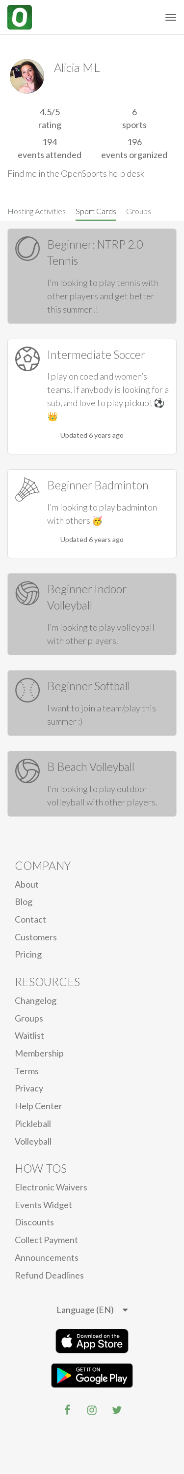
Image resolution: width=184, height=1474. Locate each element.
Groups (138, 211)
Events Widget (43, 1204)
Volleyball (33, 1141)
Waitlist (29, 1035)
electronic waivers (51, 1187)
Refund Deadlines (49, 1275)
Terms (27, 1070)
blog (23, 901)
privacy (29, 1088)
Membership (39, 1053)
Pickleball (33, 1123)
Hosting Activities (36, 211)
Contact (30, 919)
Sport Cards (96, 211)
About (27, 884)
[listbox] (92, 1310)
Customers (36, 936)
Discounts (34, 1222)
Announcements (47, 1257)
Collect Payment (46, 1239)
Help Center (38, 1105)
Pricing (28, 954)
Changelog (35, 1000)
